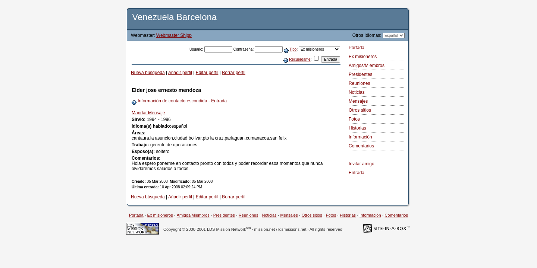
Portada (356, 47)
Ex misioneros (363, 56)
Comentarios (361, 146)
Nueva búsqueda (148, 72)
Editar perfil (207, 72)
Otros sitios (360, 110)
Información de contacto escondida (172, 100)
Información (360, 137)
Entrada (219, 100)
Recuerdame (299, 59)
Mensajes (358, 101)
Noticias (357, 92)
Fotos (354, 119)
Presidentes (360, 74)
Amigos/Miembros (366, 65)
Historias (357, 128)
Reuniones (359, 83)
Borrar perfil (233, 72)
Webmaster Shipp (174, 35)
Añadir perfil (180, 72)
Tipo (292, 49)
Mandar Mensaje (148, 112)
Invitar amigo (361, 163)
